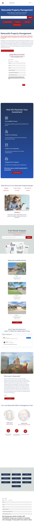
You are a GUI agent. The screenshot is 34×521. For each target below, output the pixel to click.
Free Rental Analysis (17, 172)
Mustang (26, 478)
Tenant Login (27, 22)
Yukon (16, 482)
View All (17, 322)
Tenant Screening (17, 188)
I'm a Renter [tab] (16, 61)
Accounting (17, 190)
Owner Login (17, 22)
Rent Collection (28, 188)
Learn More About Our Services (7, 50)
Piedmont (6, 482)
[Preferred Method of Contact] (17, 75)
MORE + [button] (5, 395)
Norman (26, 474)
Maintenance (6, 190)
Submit (30, 17)
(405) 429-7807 (11, 3)
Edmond (16, 474)
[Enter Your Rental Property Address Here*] (14, 17)
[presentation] (14, 81)
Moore (16, 478)
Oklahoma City (5, 474)
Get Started (9, 398)
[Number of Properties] (17, 70)
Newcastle (27, 482)
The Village (16, 486)
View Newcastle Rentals (7, 22)
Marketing (6, 188)
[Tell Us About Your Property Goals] (17, 72)
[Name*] (17, 63)
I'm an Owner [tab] (11, 61)
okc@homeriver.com (17, 435)
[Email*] (17, 65)
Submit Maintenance (17, 25)
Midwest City (6, 478)
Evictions (28, 190)
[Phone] (17, 68)
